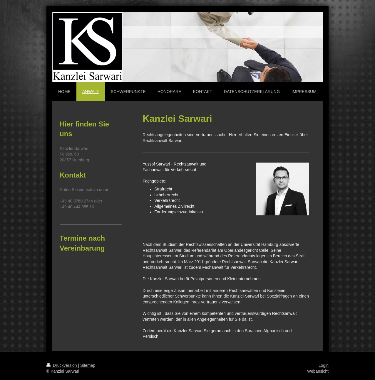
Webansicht (318, 371)
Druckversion (62, 365)
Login (324, 365)
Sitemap (87, 365)
